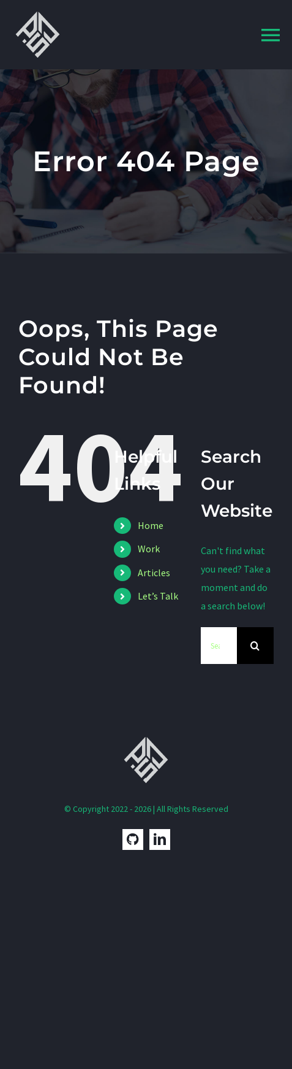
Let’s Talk (158, 596)
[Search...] (219, 645)
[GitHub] (132, 839)
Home (150, 525)
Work (149, 548)
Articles (154, 572)
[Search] (255, 645)
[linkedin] (159, 839)
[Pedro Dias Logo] (37, 11)
